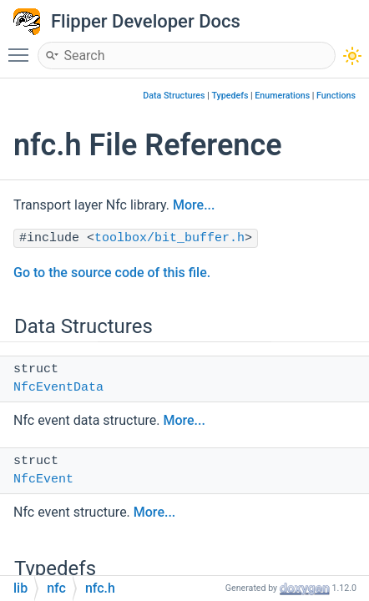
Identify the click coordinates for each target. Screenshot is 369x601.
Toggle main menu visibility (22, 47)
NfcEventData (58, 388)
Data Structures (174, 95)
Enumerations (282, 95)
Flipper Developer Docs (145, 21)
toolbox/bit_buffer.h (169, 238)
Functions (336, 95)
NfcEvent (43, 479)
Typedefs (229, 95)
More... (194, 205)
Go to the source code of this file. (111, 272)
